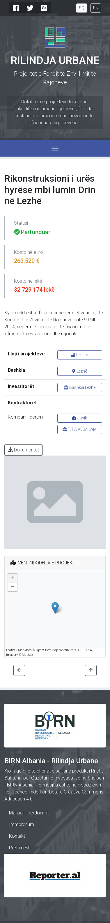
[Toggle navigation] (55, 148)
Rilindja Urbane (55, 60)
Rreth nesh (20, 848)
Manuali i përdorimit (29, 813)
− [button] (13, 586)
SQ (81, 8)
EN (95, 8)
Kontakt (17, 836)
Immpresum (21, 824)
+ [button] (13, 578)
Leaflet (10, 650)
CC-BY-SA (85, 650)
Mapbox (27, 655)
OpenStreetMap (47, 650)
